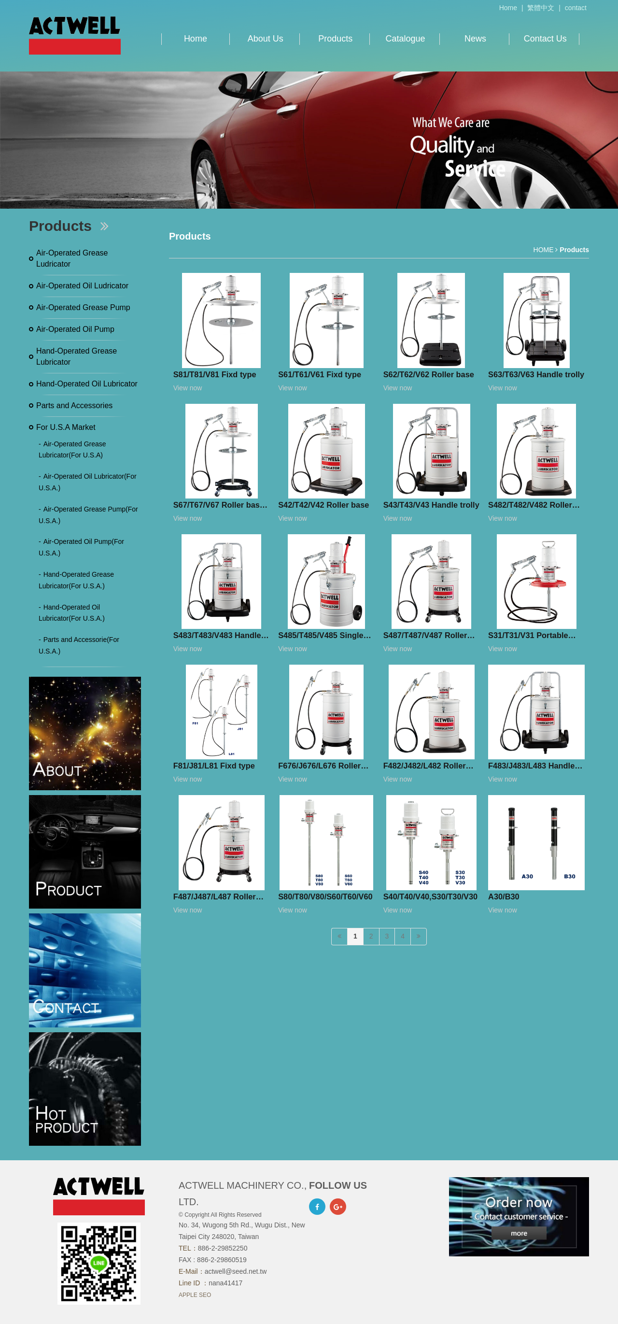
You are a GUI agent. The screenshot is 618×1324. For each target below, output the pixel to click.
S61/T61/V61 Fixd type (319, 374)
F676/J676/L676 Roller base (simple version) (319, 767)
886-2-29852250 (223, 1248)
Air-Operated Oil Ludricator (82, 286)
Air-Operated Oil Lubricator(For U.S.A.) (88, 482)
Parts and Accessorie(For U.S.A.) (79, 645)
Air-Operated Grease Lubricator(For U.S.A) (72, 449)
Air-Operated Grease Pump (83, 307)
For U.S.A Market (66, 427)
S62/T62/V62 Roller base (428, 374)
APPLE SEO (195, 1295)
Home (508, 8)
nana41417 (225, 1283)
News (475, 38)
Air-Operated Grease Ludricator (72, 259)
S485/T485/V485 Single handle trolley (320, 637)
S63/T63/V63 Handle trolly (536, 374)
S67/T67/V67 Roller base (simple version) (218, 506)
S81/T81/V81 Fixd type (214, 374)
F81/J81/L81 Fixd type (214, 765)
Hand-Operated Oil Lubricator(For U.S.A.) (72, 613)
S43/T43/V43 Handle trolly (431, 504)
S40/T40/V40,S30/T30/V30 (430, 896)
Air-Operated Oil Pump (75, 329)
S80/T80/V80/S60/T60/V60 (325, 896)
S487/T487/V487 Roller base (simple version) (425, 637)
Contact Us (545, 38)
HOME (544, 250)
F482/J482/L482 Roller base (424, 767)
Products (335, 38)
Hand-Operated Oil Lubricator (87, 384)
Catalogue (405, 38)
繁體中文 (540, 8)
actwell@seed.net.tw (236, 1271)
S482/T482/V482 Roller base (530, 506)
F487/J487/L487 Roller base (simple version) (214, 898)
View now (187, 388)
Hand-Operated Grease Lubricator (76, 357)
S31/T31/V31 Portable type (528, 637)
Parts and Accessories (74, 405)
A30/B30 (504, 896)
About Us (265, 38)
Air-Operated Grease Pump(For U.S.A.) (88, 515)
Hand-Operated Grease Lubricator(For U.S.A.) (76, 580)
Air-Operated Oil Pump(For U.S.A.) (81, 547)
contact (576, 8)
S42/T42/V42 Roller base (323, 504)
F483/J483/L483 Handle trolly (531, 767)
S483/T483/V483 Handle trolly (217, 637)
